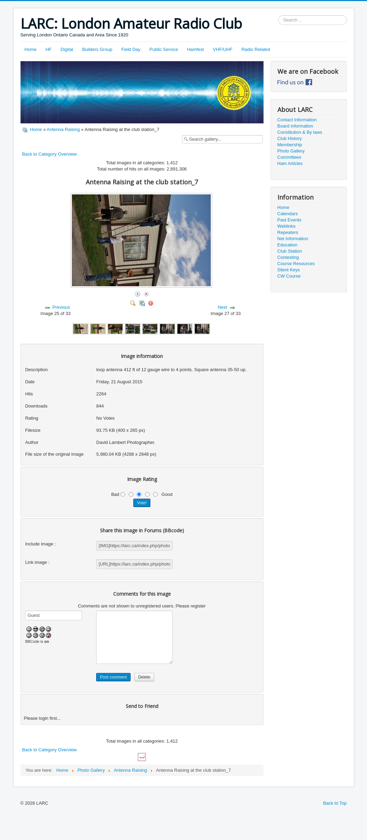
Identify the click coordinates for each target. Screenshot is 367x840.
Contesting (288, 257)
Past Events (289, 219)
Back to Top (335, 803)
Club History (289, 138)
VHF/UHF (222, 49)
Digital (67, 49)
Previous (61, 307)
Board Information (295, 126)
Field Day (130, 49)
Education (287, 244)
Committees (289, 157)
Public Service (163, 49)
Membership (289, 144)
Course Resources (296, 263)
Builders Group (97, 49)
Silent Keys (288, 269)
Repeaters (287, 232)
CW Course (289, 276)
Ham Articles (290, 163)
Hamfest (195, 49)
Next (222, 307)
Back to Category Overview (49, 154)
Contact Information (297, 119)
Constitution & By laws (299, 132)
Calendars (287, 213)
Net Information (292, 238)
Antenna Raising (63, 129)
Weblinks (286, 226)
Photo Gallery (291, 151)
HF (48, 49)
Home (31, 49)
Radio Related (255, 49)
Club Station (289, 251)
